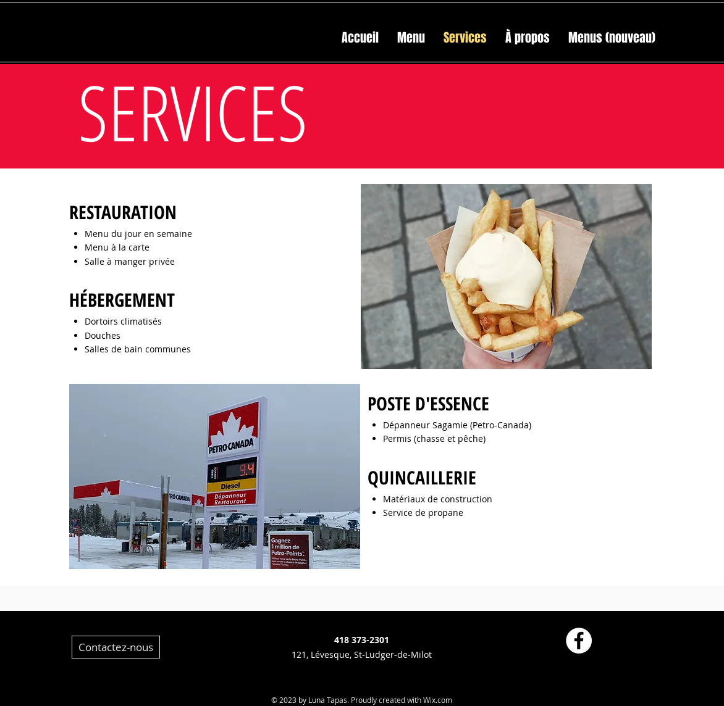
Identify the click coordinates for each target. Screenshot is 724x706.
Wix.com (437, 700)
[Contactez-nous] (116, 647)
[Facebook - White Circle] (579, 641)
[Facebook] (451, 632)
